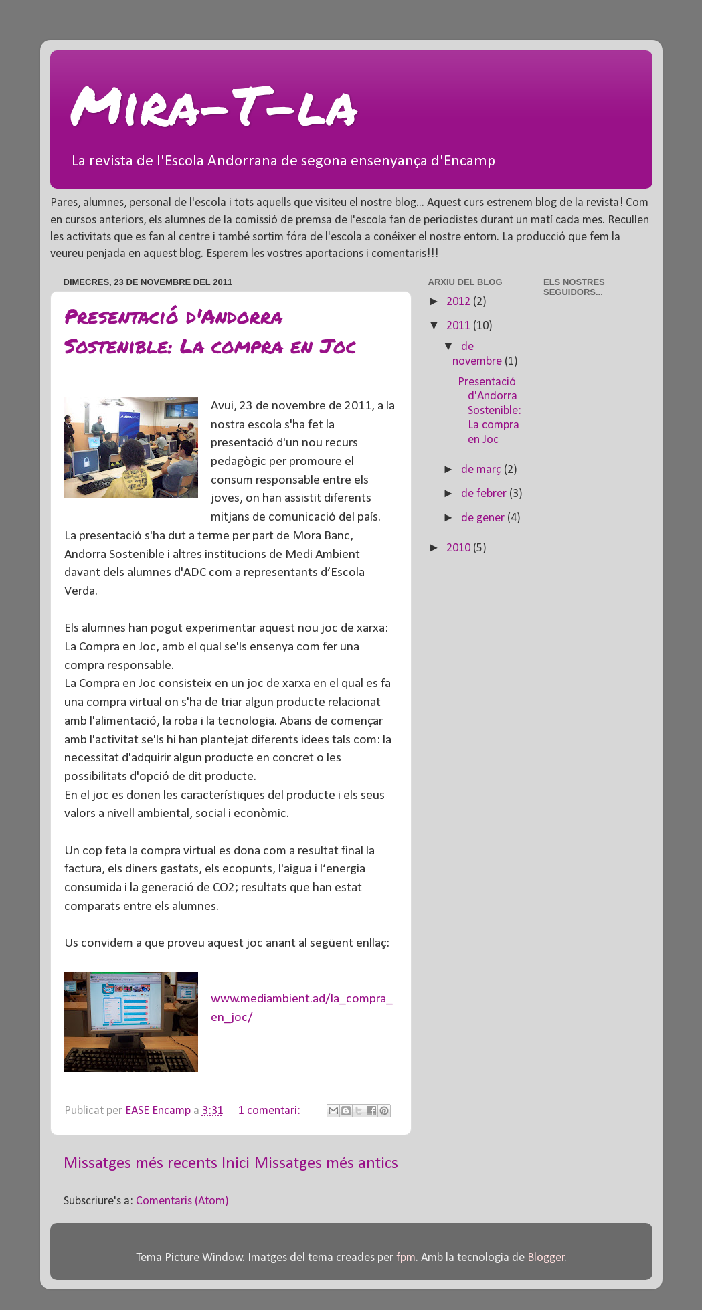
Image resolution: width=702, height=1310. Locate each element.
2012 (459, 302)
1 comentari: (270, 1111)
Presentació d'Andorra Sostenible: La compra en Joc (210, 331)
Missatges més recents (140, 1163)
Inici (236, 1163)
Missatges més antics (326, 1163)
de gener (484, 518)
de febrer (485, 494)
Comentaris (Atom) (182, 1201)
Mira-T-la (213, 104)
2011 (459, 326)
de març (482, 470)
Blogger (546, 1258)
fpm (406, 1258)
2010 (459, 548)
